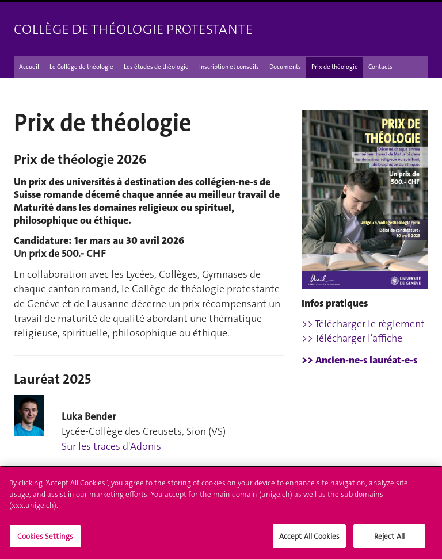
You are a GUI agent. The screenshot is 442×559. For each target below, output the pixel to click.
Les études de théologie (156, 67)
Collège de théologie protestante (133, 29)
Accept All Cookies (309, 539)
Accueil (29, 67)
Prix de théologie (334, 67)
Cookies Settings (45, 539)
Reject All (389, 539)
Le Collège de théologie (81, 67)
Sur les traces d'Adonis (111, 446)
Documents (285, 67)
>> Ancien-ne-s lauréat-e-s (359, 360)
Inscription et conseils (229, 67)
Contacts (380, 67)
